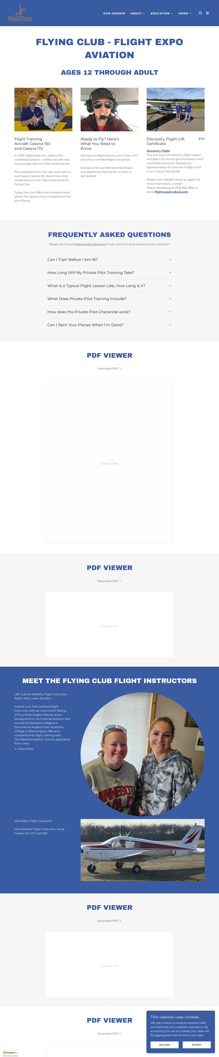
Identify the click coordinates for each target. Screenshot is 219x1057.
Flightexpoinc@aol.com (90, 244)
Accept (197, 1044)
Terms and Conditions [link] (124, 1048)
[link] (20, 12)
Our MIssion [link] (114, 13)
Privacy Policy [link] (87, 1048)
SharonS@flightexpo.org (41, 1027)
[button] (138, 13)
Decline (164, 1044)
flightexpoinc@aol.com (171, 192)
